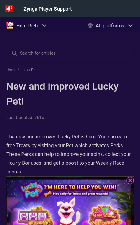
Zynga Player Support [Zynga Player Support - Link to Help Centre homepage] (47, 9)
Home (11, 70)
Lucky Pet (28, 70)
